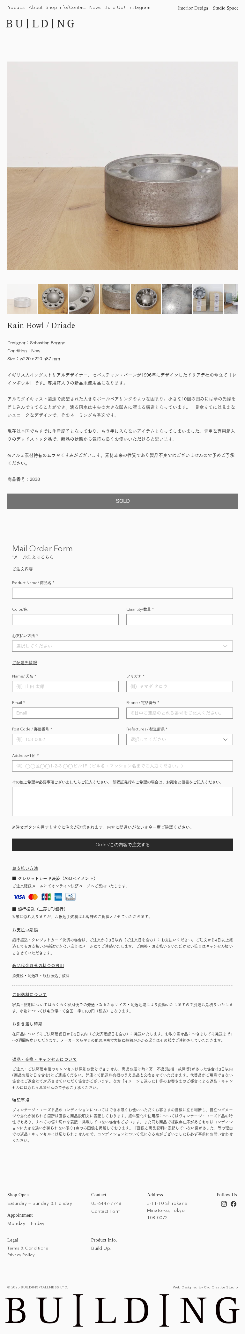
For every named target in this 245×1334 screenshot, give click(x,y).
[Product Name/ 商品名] (120, 593)
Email (18, 702)
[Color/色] (63, 619)
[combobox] (122, 646)
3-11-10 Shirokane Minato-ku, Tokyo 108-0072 (167, 1210)
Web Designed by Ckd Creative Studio (205, 1287)
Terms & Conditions (27, 1247)
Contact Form (106, 1211)
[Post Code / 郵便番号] (63, 739)
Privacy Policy (20, 1254)
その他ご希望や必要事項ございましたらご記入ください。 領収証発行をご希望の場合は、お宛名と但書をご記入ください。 (118, 782)
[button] (16, 7)
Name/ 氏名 (24, 676)
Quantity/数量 (140, 609)
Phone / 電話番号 (142, 702)
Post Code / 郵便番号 (32, 729)
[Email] (63, 713)
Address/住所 (25, 755)
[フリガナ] (178, 686)
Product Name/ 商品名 (33, 582)
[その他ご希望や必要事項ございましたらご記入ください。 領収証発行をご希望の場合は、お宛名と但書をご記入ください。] (122, 801)
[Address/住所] (120, 766)
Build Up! (101, 1248)
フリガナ (135, 676)
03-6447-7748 (106, 1203)
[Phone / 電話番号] (178, 713)
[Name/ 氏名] (63, 686)
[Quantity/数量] (178, 619)
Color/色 (19, 609)
